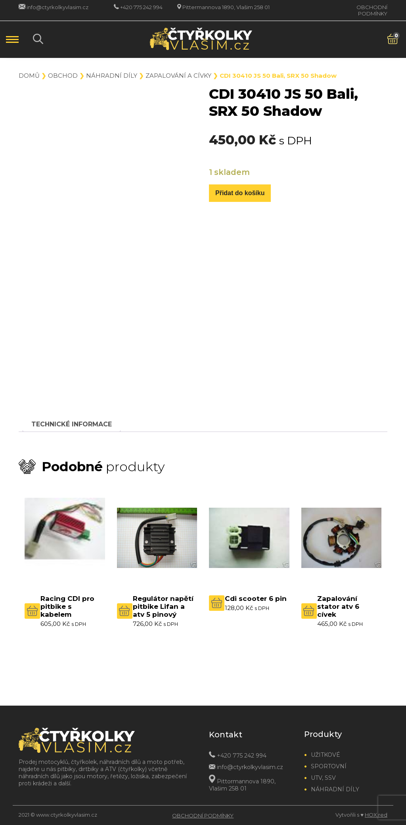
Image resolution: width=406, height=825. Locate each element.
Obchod (63, 75)
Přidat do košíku (239, 193)
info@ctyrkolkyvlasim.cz (57, 7)
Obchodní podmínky (371, 10)
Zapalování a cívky (178, 75)
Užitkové (325, 754)
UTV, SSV (323, 777)
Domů (29, 75)
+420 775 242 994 (141, 7)
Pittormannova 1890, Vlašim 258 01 (242, 784)
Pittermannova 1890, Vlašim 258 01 (226, 7)
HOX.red (376, 815)
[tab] (71, 424)
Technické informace (71, 424)
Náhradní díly (111, 75)
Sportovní (329, 766)
